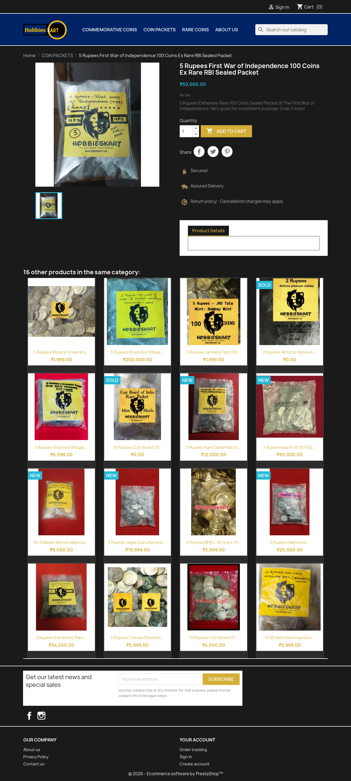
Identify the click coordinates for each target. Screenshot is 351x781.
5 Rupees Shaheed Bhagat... (61, 447)
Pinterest (227, 151)
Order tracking (193, 749)
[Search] (291, 29)
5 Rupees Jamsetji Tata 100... (213, 352)
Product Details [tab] (208, 231)
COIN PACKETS (159, 30)
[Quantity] (186, 131)
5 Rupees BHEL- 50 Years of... (213, 542)
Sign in (186, 756)
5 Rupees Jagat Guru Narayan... (137, 542)
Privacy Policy (36, 756)
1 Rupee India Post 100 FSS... (290, 447)
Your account (197, 740)
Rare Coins (195, 30)
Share (199, 151)
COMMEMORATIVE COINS (109, 30)
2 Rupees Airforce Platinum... (289, 352)
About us (226, 30)
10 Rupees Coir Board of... (137, 447)
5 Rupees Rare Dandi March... (213, 447)
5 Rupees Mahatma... (289, 542)
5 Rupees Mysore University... (61, 352)
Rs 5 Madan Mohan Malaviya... (61, 542)
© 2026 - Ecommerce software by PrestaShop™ (175, 774)
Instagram (47, 715)
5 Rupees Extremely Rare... (61, 637)
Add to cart (226, 131)
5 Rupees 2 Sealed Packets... (137, 637)
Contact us (33, 763)
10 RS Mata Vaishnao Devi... (290, 637)
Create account (195, 763)
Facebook (34, 715)
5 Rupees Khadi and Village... (137, 352)
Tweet (213, 151)
